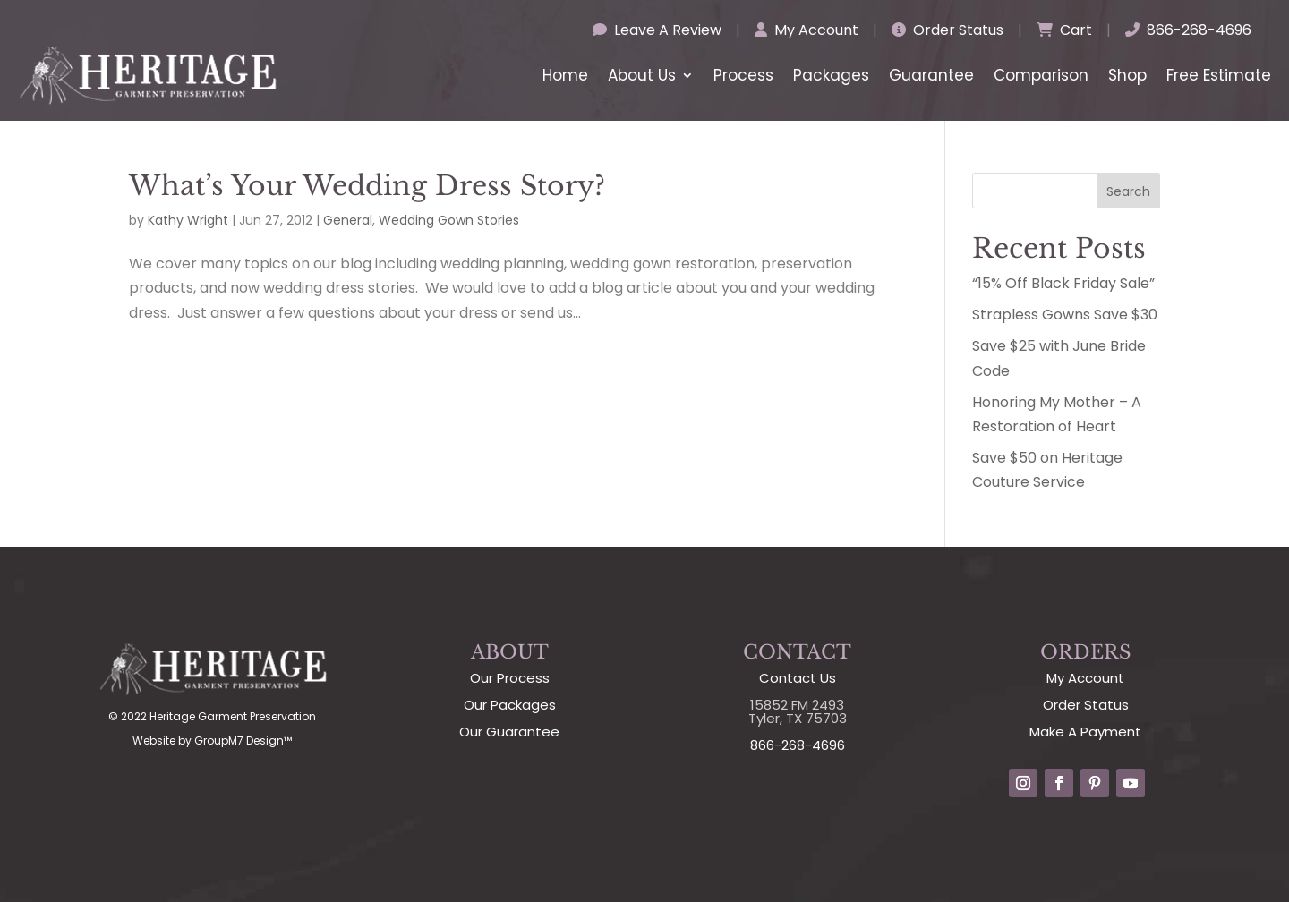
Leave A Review (657, 30)
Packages (831, 75)
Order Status (947, 30)
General (347, 220)
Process (743, 75)
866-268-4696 (1188, 30)
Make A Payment (1085, 731)
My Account (806, 30)
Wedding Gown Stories (449, 220)
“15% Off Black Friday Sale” (1063, 283)
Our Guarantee (509, 731)
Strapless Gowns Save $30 (1064, 314)
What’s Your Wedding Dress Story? (367, 185)
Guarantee (931, 75)
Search (1128, 191)
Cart (1064, 30)
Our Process (510, 677)
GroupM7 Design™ (243, 740)
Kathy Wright (188, 220)
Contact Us (797, 677)
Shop (1127, 75)
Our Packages (510, 704)
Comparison (1041, 75)
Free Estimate (1218, 75)
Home (565, 75)
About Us (642, 75)
